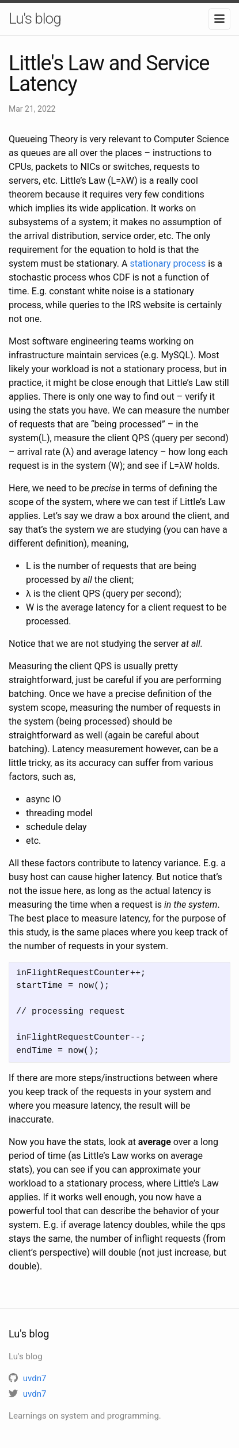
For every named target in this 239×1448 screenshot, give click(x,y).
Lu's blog (35, 18)
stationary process (168, 263)
